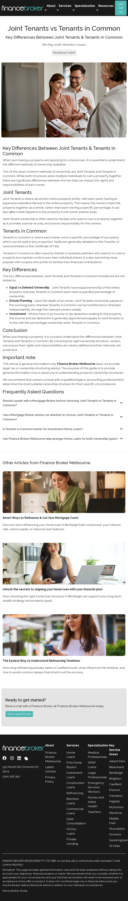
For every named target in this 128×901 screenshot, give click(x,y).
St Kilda (114, 846)
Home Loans (70, 755)
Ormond (115, 834)
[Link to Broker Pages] (26, 758)
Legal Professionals (96, 775)
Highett (114, 801)
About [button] (50, 8)
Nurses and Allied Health (96, 802)
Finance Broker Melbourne (53, 757)
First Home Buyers (74, 765)
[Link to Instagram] (12, 758)
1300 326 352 (121, 7)
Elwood (114, 790)
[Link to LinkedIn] (19, 758)
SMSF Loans (92, 765)
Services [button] (64, 8)
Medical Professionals (96, 755)
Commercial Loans (74, 811)
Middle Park (114, 821)
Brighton (115, 778)
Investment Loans (74, 775)
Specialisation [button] (84, 8)
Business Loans (72, 801)
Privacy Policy (50, 779)
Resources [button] (105, 8)
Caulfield (115, 784)
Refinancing (74, 793)
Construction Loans (74, 785)
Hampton (115, 795)
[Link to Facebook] (5, 758)
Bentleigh (116, 772)
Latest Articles (50, 769)
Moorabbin (117, 828)
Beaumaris (116, 767)
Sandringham (117, 840)
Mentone (115, 813)
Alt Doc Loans (71, 831)
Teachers (94, 812)
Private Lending (72, 841)
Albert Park (117, 761)
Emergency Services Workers (96, 787)
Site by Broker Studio (15, 890)
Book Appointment (19, 714)
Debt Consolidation (74, 821)
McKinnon (116, 807)
